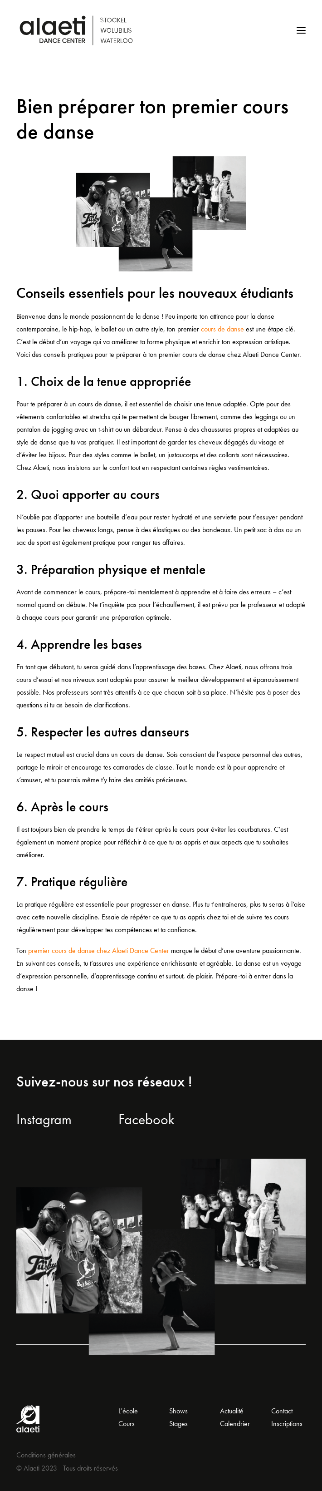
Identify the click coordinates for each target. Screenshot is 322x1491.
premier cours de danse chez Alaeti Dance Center (98, 950)
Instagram (44, 1119)
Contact (282, 1411)
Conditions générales (46, 1455)
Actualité (232, 1411)
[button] (301, 30)
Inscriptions (286, 1423)
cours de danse (222, 329)
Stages (178, 1423)
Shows (178, 1411)
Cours (126, 1423)
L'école (128, 1411)
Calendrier (235, 1423)
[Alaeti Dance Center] (76, 30)
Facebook (146, 1119)
